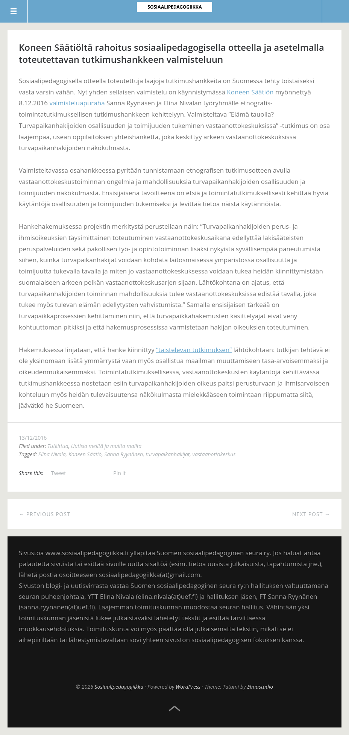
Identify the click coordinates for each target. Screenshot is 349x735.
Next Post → (311, 514)
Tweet (58, 473)
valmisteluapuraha (77, 103)
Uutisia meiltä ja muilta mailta (106, 446)
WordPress (188, 686)
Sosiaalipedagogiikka (119, 686)
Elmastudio (260, 686)
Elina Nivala (52, 454)
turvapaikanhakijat (168, 454)
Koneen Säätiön (250, 92)
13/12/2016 (33, 437)
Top (174, 708)
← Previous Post (44, 514)
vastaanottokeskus (214, 454)
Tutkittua (57, 446)
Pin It (119, 473)
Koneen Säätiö (85, 454)
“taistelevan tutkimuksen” (194, 349)
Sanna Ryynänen (123, 454)
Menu (14, 11)
